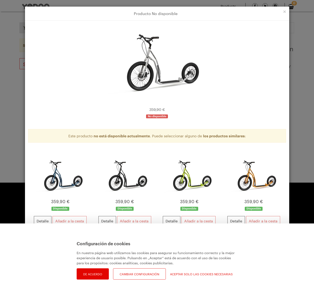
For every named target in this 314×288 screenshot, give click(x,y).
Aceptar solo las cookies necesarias (201, 274)
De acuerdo (92, 273)
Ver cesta (272, 256)
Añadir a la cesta (69, 220)
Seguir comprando (49, 256)
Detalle (43, 220)
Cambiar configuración (139, 273)
